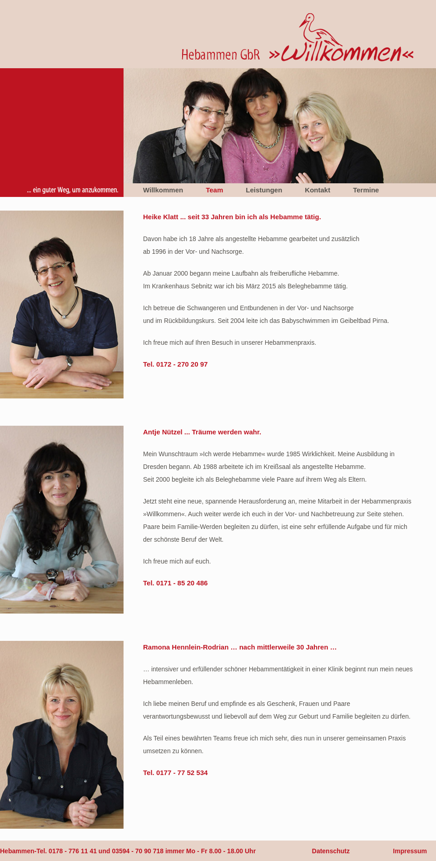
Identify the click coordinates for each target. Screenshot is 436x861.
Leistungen (264, 190)
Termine (366, 190)
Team (214, 190)
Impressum (410, 851)
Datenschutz (331, 851)
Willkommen (163, 190)
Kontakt (317, 190)
